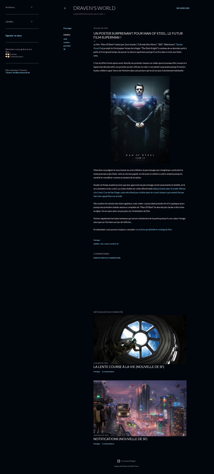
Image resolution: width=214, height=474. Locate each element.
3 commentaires (108, 372)
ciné (65, 39)
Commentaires (15, 56)
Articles (12, 54)
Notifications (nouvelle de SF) (120, 439)
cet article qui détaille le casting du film (154, 229)
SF (64, 49)
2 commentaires (108, 444)
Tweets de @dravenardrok (17, 72)
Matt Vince (134, 466)
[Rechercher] (183, 8)
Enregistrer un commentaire (107, 258)
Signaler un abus (13, 35)
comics (66, 42)
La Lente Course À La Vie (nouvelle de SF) (128, 367)
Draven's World (94, 8)
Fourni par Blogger (126, 461)
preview (67, 46)
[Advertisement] (140, 285)
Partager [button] (67, 28)
